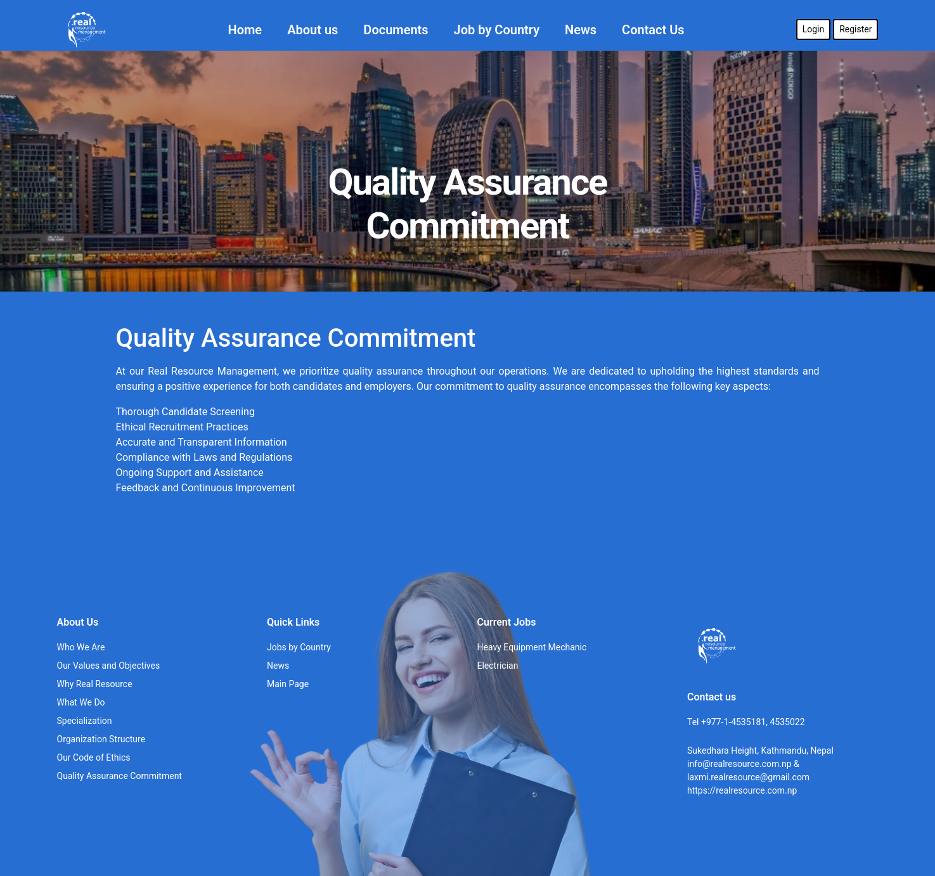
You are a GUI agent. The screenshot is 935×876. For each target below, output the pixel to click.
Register (855, 29)
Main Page (288, 684)
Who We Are (81, 647)
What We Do (81, 702)
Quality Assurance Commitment (119, 776)
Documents (395, 29)
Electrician (498, 665)
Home (245, 29)
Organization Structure (101, 739)
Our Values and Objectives (108, 665)
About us (312, 29)
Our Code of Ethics (94, 757)
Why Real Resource (94, 684)
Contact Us (653, 29)
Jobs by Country (299, 647)
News (580, 29)
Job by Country (496, 29)
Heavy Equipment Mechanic (532, 647)
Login (814, 29)
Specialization (84, 721)
